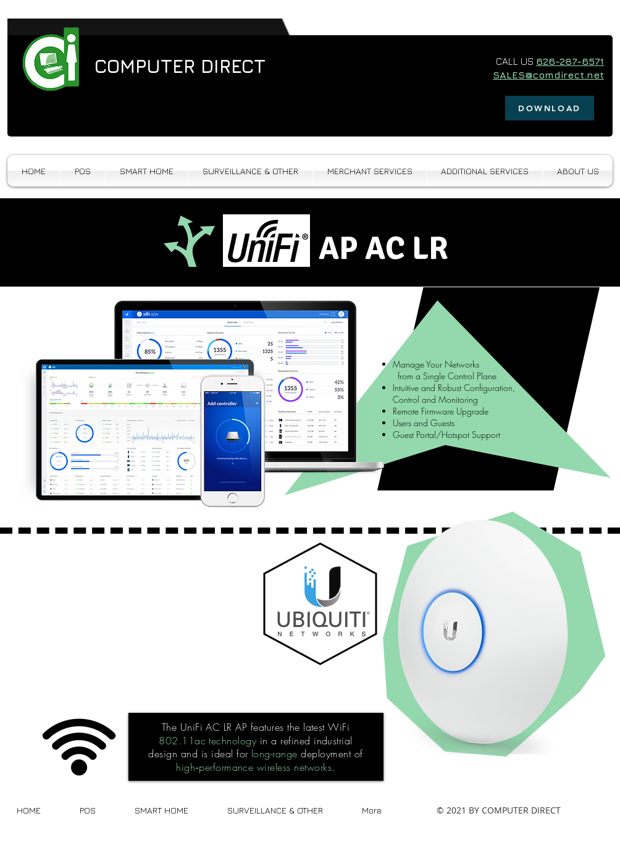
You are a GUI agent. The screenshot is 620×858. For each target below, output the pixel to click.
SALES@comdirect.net (548, 74)
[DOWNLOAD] (549, 108)
